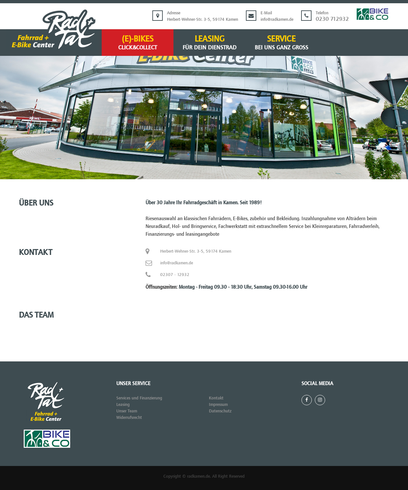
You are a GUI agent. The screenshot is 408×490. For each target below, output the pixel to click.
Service (281, 43)
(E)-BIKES (137, 43)
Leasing (209, 43)
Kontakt (216, 398)
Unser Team (126, 411)
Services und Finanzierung (139, 398)
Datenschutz (220, 411)
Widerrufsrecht (129, 417)
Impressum (218, 404)
